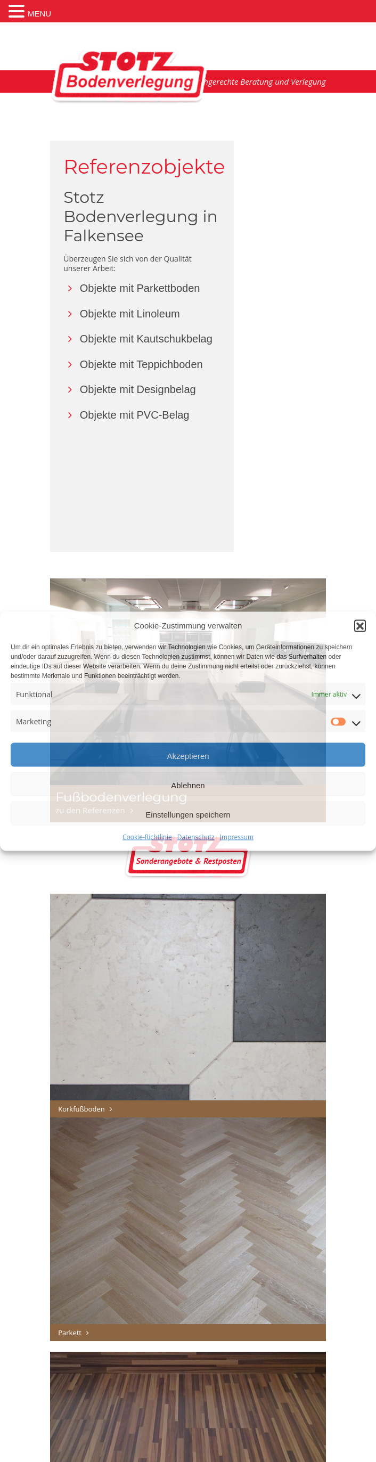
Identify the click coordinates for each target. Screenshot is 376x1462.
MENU (39, 13)
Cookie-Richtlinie (147, 837)
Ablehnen (188, 785)
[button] (360, 625)
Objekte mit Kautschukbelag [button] (137, 339)
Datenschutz (196, 837)
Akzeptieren (188, 756)
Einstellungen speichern (187, 814)
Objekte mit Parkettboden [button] (131, 288)
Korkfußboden (86, 1109)
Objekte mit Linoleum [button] (121, 314)
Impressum (237, 837)
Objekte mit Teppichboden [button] (132, 364)
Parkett (75, 1332)
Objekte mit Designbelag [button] (129, 389)
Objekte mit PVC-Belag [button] (126, 415)
